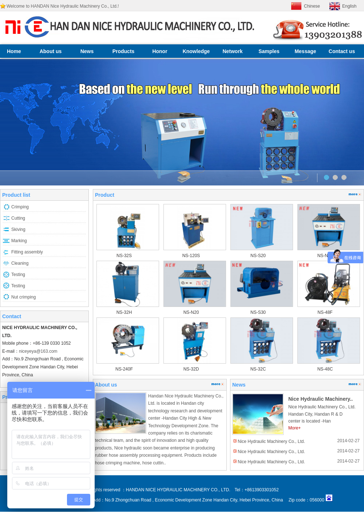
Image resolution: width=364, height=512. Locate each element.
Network (232, 51)
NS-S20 (258, 255)
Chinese (312, 6)
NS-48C (325, 369)
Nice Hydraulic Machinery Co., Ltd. (271, 441)
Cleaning (19, 263)
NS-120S (191, 255)
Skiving (18, 229)
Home (14, 51)
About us (51, 51)
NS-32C (258, 369)
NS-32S (124, 255)
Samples (269, 51)
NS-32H (124, 312)
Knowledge (196, 51)
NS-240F (124, 369)
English (349, 6)
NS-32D (191, 369)
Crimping (20, 206)
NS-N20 (191, 312)
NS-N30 (325, 255)
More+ (294, 428)
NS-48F (324, 312)
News (87, 51)
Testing (18, 274)
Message (305, 51)
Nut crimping (23, 297)
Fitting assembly (27, 252)
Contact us (342, 51)
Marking (19, 240)
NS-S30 (258, 312)
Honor (159, 51)
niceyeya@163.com (38, 351)
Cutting (18, 218)
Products (123, 51)
